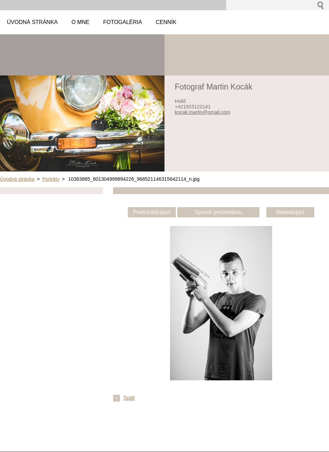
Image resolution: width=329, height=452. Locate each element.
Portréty (50, 179)
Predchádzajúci (151, 212)
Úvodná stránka (17, 179)
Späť (129, 398)
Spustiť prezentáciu (218, 212)
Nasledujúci (290, 212)
